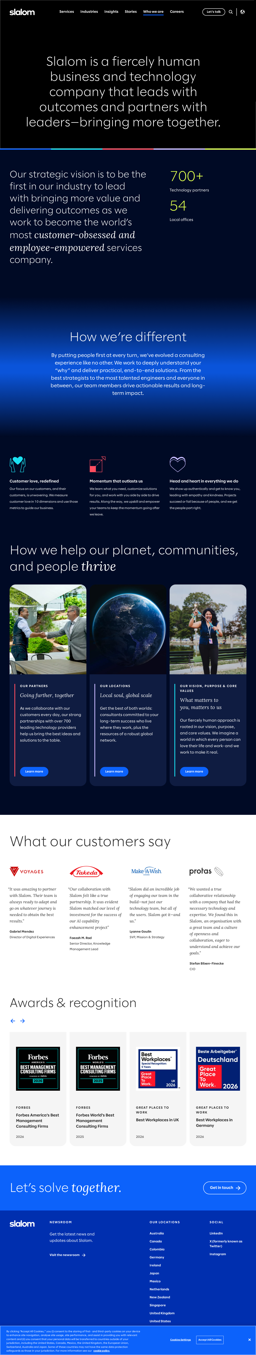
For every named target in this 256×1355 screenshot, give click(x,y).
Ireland (155, 1265)
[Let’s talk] (213, 12)
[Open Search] (231, 12)
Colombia (157, 1249)
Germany (157, 1257)
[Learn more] (34, 772)
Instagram (218, 1254)
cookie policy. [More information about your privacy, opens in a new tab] (101, 1351)
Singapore (158, 1305)
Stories (131, 12)
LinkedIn (216, 1233)
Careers (177, 12)
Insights (111, 12)
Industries (89, 12)
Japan (154, 1273)
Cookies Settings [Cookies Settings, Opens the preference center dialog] (180, 1340)
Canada (156, 1241)
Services (66, 12)
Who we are (153, 12)
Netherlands (159, 1289)
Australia (157, 1233)
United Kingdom (162, 1313)
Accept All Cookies (209, 1340)
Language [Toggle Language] (242, 12)
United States (160, 1321)
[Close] (249, 1339)
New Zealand (160, 1297)
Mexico (155, 1281)
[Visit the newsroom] (68, 1255)
